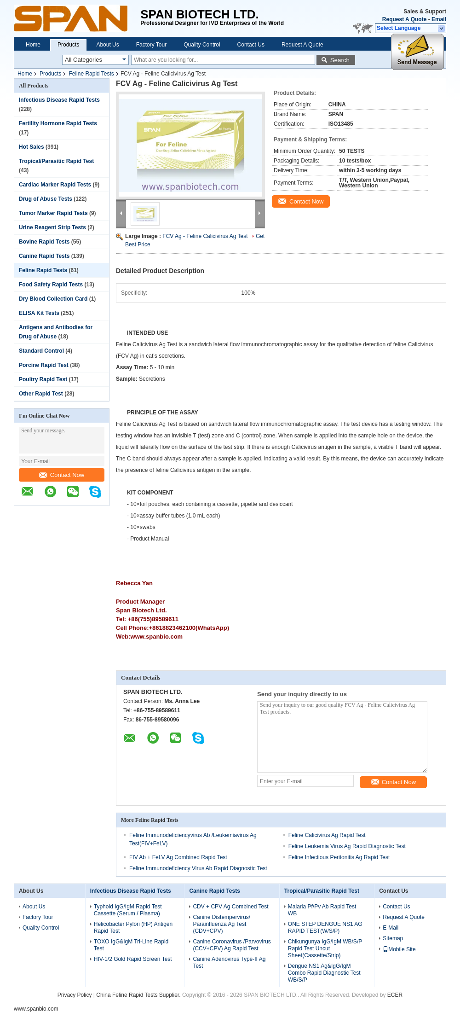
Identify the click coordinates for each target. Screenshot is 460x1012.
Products (68, 44)
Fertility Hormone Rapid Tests (58, 123)
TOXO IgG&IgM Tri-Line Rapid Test (131, 945)
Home (33, 44)
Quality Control (202, 44)
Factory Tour (151, 44)
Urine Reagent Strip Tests (52, 227)
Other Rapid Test (41, 393)
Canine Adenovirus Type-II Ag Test (229, 962)
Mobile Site (399, 949)
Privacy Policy (75, 995)
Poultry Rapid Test (43, 379)
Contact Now (61, 474)
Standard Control (41, 351)
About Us (107, 44)
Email (438, 19)
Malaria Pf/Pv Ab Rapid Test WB (322, 910)
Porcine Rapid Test (44, 365)
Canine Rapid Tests (44, 256)
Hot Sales (31, 147)
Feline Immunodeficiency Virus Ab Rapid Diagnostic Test (198, 868)
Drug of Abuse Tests (45, 199)
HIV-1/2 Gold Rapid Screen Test (133, 959)
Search (340, 60)
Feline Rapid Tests (91, 73)
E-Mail (390, 928)
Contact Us (250, 44)
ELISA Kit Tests (39, 313)
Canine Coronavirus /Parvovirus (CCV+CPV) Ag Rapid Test (231, 945)
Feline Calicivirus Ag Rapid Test (327, 835)
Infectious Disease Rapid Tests (59, 100)
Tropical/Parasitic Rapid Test (56, 161)
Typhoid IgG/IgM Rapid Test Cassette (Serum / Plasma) (128, 910)
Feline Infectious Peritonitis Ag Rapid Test (339, 857)
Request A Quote (404, 19)
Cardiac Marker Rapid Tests (55, 184)
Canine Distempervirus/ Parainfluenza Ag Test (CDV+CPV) (221, 924)
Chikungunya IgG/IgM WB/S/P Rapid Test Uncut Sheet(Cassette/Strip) (325, 948)
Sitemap (393, 938)
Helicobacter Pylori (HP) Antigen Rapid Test (133, 927)
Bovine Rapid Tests (44, 241)
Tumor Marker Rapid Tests (53, 213)
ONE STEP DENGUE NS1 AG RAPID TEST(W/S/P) (325, 927)
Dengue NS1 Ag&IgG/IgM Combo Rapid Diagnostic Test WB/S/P (324, 973)
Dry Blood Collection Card (53, 299)
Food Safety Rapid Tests (51, 284)
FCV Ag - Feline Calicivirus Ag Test (204, 236)
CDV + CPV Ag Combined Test (230, 906)
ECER (394, 995)
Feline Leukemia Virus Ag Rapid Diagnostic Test (347, 846)
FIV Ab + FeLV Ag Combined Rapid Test (178, 857)
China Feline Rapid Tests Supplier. (139, 995)
